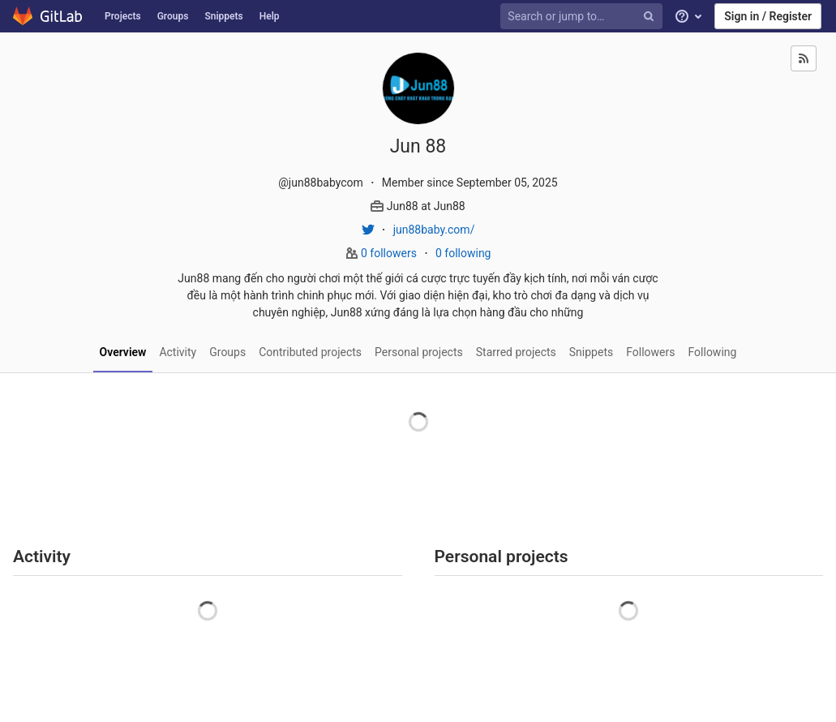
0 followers (390, 253)
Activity (177, 352)
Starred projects (516, 352)
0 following (463, 253)
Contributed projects (310, 352)
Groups (173, 16)
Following (712, 352)
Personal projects (419, 352)
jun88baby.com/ (434, 229)
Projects (123, 16)
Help (269, 16)
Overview (123, 352)
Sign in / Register (768, 16)
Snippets (223, 16)
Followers (650, 352)
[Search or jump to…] (584, 16)
